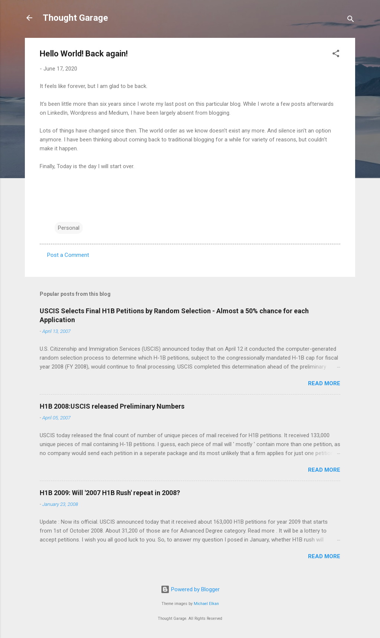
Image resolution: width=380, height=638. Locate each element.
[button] (335, 54)
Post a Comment (68, 255)
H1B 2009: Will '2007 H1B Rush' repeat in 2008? (110, 493)
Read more (324, 383)
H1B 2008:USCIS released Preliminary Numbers (112, 406)
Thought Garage (75, 18)
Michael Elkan (206, 603)
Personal (68, 228)
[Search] (350, 20)
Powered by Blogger (190, 589)
